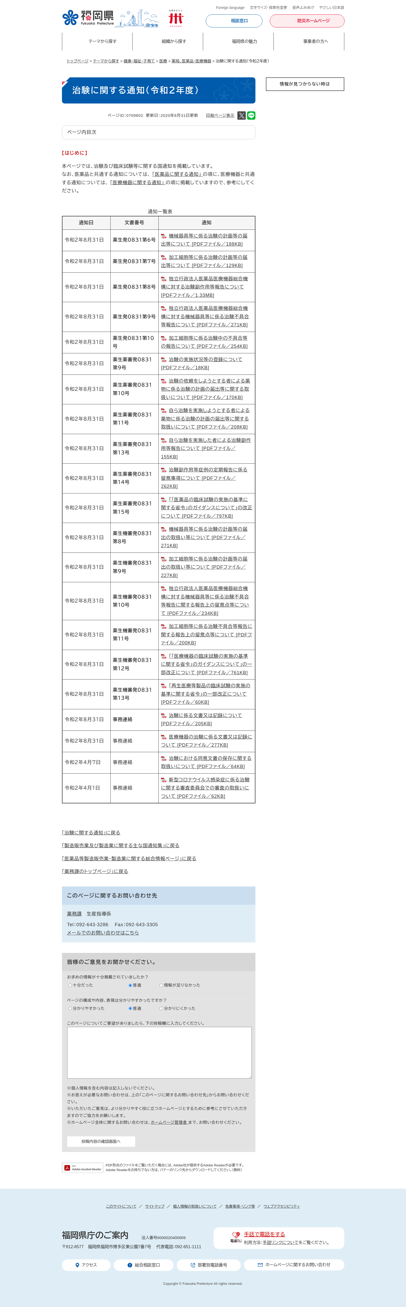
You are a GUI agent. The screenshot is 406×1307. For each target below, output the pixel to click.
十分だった (83, 985)
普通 (137, 985)
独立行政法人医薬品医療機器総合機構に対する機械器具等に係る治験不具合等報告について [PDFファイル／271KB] (205, 316)
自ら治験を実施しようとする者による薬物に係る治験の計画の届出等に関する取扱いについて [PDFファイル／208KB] (205, 419)
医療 (163, 61)
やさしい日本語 (331, 7)
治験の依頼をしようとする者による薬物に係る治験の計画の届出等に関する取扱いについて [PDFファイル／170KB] (205, 389)
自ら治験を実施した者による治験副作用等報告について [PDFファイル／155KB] (206, 448)
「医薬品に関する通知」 (177, 174)
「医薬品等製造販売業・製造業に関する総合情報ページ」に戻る (129, 858)
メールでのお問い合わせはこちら (103, 933)
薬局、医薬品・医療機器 (191, 61)
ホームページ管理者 (169, 1122)
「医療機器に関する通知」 (138, 182)
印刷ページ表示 (220, 115)
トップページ (78, 61)
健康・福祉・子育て (139, 61)
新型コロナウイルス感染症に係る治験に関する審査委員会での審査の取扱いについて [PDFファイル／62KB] (205, 788)
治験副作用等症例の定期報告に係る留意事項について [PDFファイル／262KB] (204, 478)
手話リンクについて (281, 1242)
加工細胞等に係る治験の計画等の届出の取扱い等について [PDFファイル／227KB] (204, 567)
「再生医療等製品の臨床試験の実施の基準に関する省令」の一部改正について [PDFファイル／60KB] (205, 694)
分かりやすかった (89, 1008)
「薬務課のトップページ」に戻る (95, 871)
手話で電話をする (264, 1234)
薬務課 (74, 914)
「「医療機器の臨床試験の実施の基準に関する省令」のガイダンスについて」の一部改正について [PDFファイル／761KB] (206, 664)
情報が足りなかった (182, 985)
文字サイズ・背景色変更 (268, 7)
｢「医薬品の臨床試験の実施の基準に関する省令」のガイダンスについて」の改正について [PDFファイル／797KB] (206, 508)
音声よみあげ (303, 7)
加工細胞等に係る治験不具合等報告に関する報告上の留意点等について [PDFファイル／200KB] (207, 635)
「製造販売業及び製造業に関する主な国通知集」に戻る (121, 845)
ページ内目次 (81, 132)
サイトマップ (154, 1206)
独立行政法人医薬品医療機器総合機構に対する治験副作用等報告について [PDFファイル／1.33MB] (204, 287)
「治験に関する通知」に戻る (91, 833)
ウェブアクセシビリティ (282, 1206)
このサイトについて (121, 1206)
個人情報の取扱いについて (195, 1206)
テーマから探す (106, 61)
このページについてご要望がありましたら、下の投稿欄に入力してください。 (136, 1023)
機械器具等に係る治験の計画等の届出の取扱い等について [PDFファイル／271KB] (204, 537)
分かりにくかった (180, 1008)
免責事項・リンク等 (240, 1206)
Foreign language (230, 7)
